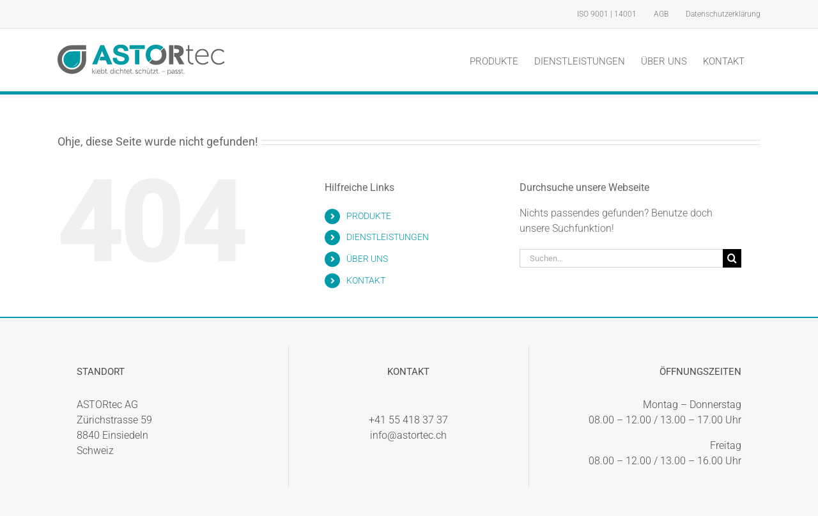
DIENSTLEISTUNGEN (387, 237)
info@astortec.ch (408, 435)
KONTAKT (365, 280)
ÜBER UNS (367, 259)
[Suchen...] (621, 258)
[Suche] (732, 258)
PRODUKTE (368, 216)
